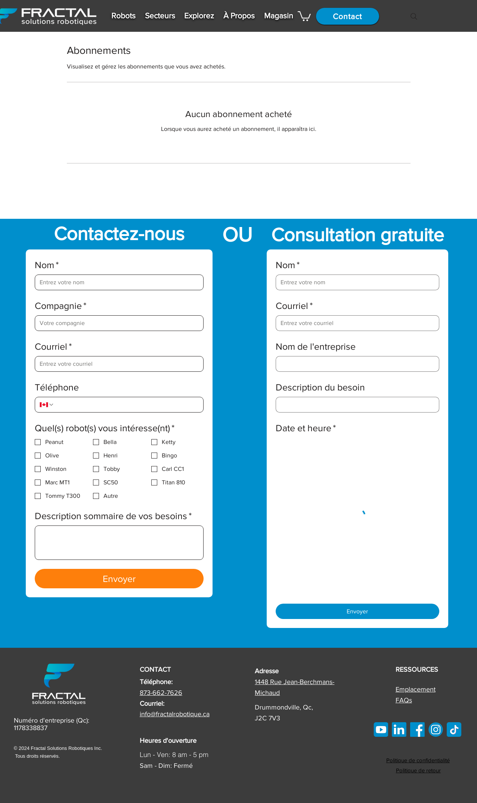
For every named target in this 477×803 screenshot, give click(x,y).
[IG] (435, 729)
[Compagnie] (117, 323)
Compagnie (61, 305)
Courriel (53, 346)
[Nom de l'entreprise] (355, 363)
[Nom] (117, 282)
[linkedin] (399, 729)
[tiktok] (454, 729)
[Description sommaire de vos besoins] (119, 543)
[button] (123, 15)
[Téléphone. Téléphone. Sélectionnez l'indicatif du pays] (47, 405)
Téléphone (57, 387)
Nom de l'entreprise (316, 346)
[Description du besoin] (355, 404)
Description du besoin (320, 387)
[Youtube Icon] (381, 729)
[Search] (414, 16)
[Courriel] (117, 363)
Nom (47, 265)
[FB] (417, 729)
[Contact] (347, 16)
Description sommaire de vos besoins (113, 515)
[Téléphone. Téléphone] (126, 404)
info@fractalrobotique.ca (175, 714)
